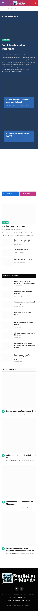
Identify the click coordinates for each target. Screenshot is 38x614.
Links (28, 600)
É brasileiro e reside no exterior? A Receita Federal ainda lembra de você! (24, 345)
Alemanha (6, 39)
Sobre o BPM (6, 595)
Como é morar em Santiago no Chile (21, 411)
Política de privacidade (16, 600)
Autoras (16, 595)
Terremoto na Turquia (21, 250)
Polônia (5, 222)
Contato (13, 597)
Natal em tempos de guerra (23, 259)
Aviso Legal (22, 597)
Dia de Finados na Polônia (13, 226)
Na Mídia (24, 595)
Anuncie (31, 595)
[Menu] (3, 3)
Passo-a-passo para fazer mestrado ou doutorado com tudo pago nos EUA (25, 357)
